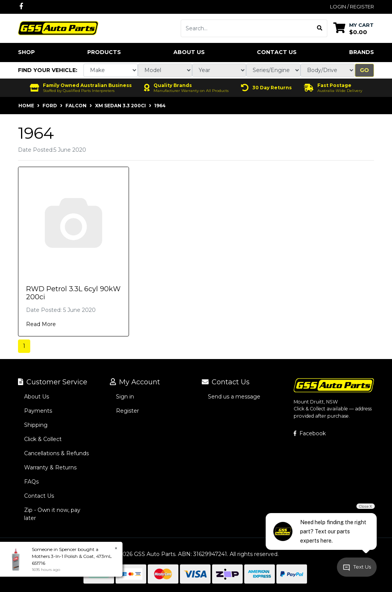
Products (104, 52)
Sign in (125, 396)
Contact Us (277, 52)
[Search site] (319, 28)
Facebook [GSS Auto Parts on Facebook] (310, 433)
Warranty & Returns (50, 467)
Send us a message (234, 396)
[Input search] (247, 28)
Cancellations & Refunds (56, 453)
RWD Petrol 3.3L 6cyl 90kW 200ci (73, 293)
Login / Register (352, 6)
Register (127, 410)
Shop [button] (26, 52)
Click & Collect (43, 439)
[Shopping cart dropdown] (353, 28)
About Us (189, 52)
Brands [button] (361, 52)
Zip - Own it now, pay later (52, 514)
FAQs (31, 481)
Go (364, 70)
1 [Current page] (24, 346)
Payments (38, 410)
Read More (41, 324)
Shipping (35, 424)
